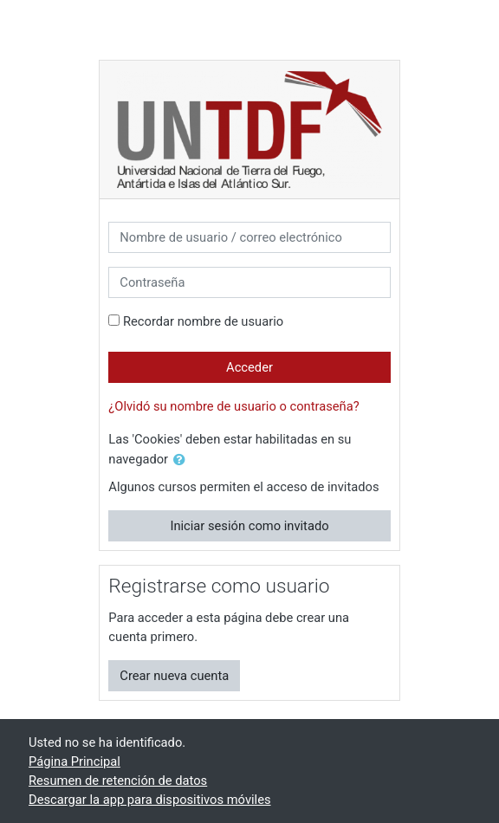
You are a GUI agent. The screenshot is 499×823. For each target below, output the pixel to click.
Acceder (249, 367)
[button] (183, 460)
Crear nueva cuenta (174, 676)
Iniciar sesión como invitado (249, 526)
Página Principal (74, 761)
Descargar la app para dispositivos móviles (150, 799)
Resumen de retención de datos (118, 780)
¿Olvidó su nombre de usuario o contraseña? (233, 406)
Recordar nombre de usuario (203, 321)
